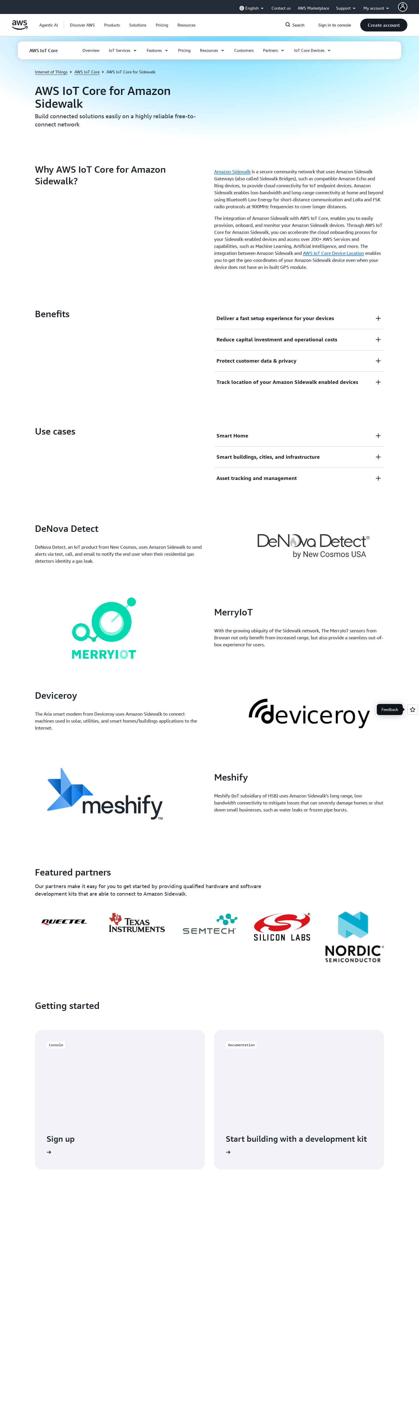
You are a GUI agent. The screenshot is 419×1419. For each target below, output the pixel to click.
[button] (82, 25)
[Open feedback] (412, 709)
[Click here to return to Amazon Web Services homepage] (20, 28)
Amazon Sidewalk (232, 171)
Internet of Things (51, 71)
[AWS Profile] (402, 7)
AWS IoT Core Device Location (333, 253)
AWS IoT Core (87, 71)
